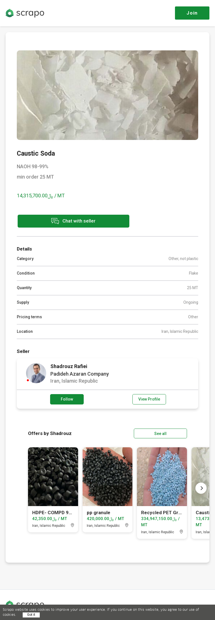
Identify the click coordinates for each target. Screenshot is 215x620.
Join (192, 13)
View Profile (149, 399)
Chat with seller (67, 221)
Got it (31, 615)
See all (171, 433)
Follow (67, 399)
